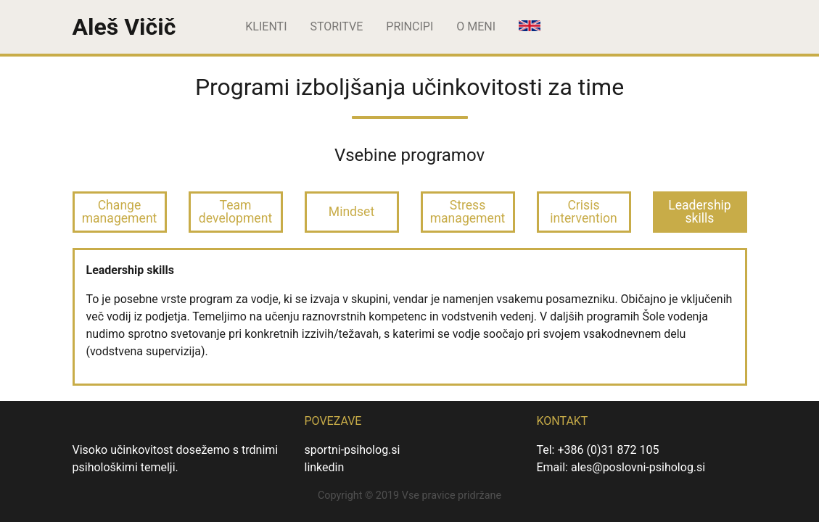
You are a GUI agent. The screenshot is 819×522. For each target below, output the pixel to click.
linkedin (324, 467)
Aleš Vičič (124, 27)
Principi (409, 26)
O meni (475, 26)
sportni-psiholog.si (352, 450)
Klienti (266, 26)
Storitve (336, 26)
